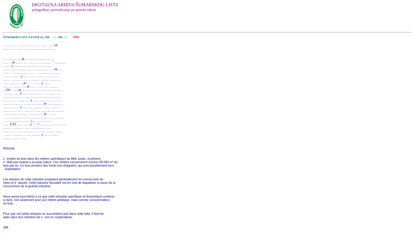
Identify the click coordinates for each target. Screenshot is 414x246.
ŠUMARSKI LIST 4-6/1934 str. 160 (26, 37)
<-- (55, 37)
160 (60, 37)
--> (65, 37)
